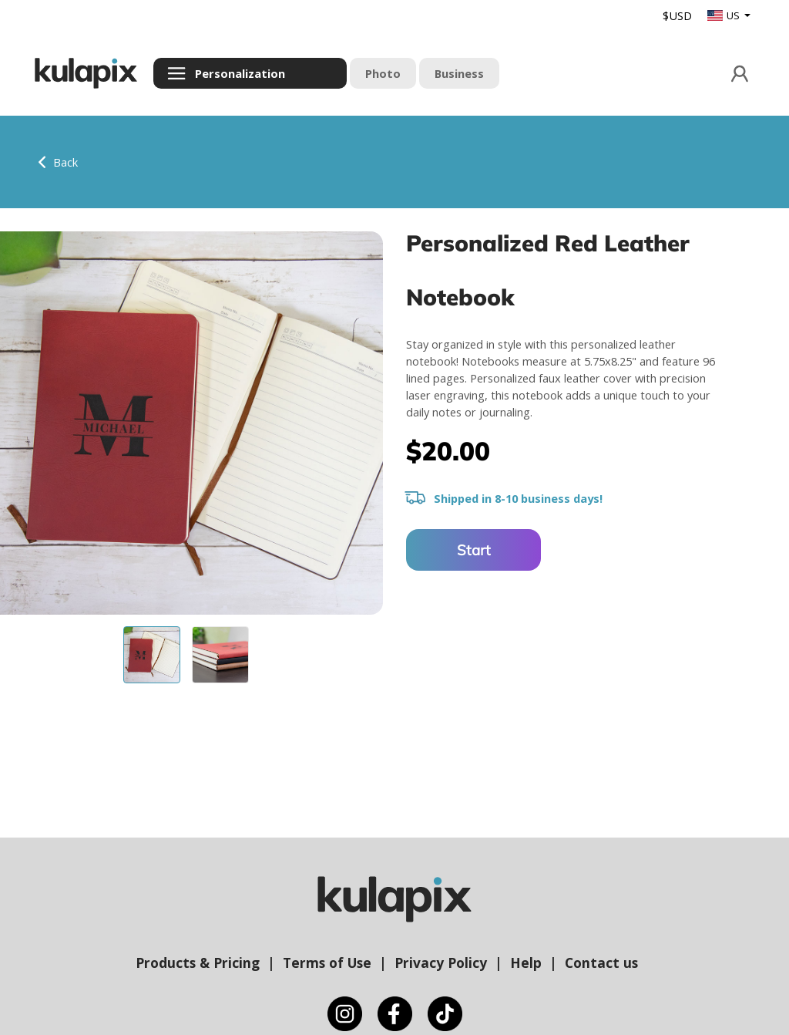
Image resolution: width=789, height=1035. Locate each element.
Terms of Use (327, 962)
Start (474, 550)
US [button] (724, 15)
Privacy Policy (440, 962)
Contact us (601, 962)
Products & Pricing (198, 962)
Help (526, 962)
